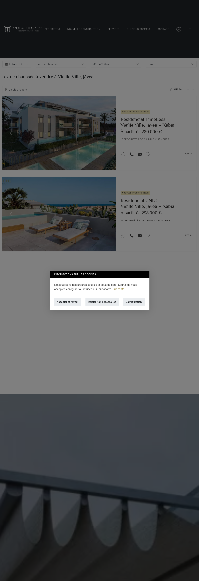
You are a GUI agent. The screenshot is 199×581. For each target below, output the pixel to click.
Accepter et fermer (67, 302)
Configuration (134, 302)
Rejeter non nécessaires (102, 302)
